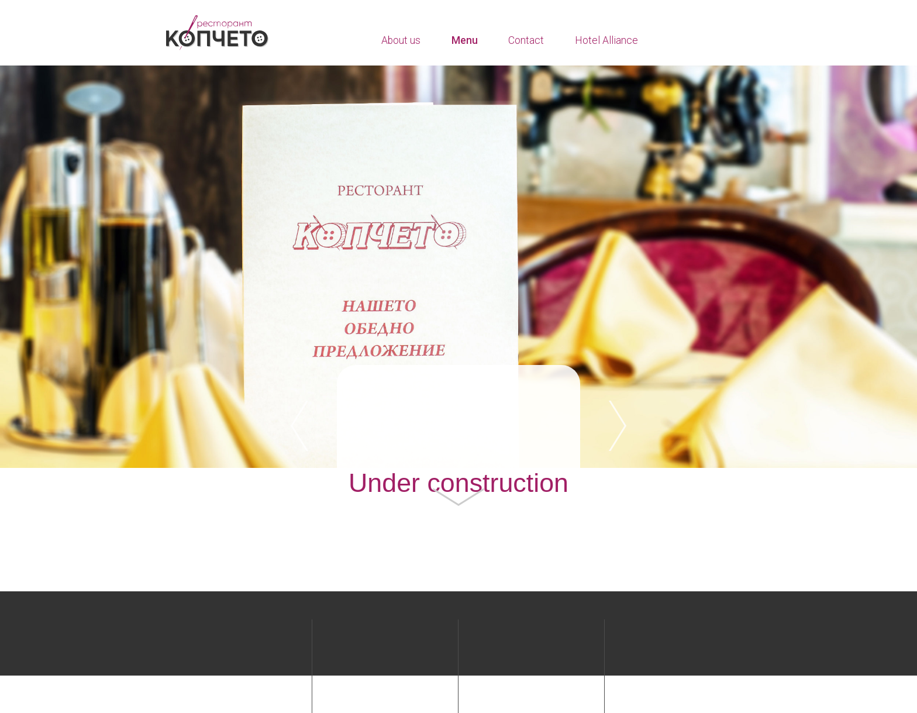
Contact (526, 40)
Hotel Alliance (606, 40)
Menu (464, 40)
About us (400, 40)
